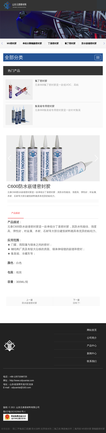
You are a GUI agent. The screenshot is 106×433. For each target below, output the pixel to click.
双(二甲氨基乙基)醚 (22, 428)
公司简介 (92, 337)
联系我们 (92, 361)
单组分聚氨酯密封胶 (32, 43)
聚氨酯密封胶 (98, 428)
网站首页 (92, 330)
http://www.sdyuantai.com (22, 380)
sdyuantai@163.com (21, 387)
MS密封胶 (11, 43)
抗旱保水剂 (46, 428)
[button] (2, 43)
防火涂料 (36, 428)
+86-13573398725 (18, 376)
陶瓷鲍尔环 (66, 428)
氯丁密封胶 (70, 43)
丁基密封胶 (53, 43)
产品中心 (92, 345)
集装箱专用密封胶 (45, 106)
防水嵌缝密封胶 (89, 43)
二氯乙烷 (56, 428)
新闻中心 (92, 353)
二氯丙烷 (77, 428)
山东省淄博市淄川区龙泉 (21, 384)
